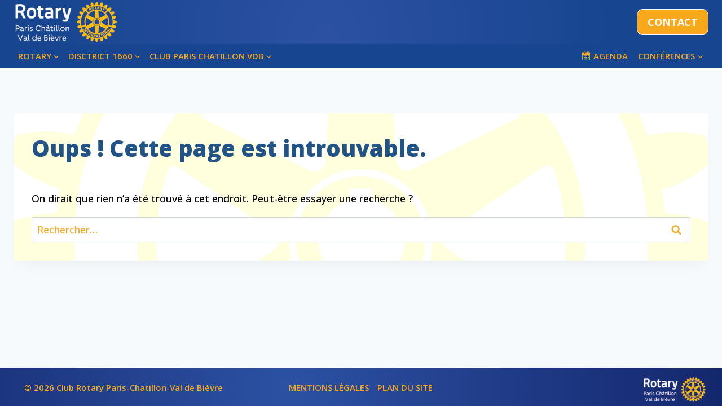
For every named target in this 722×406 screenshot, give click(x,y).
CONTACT (673, 22)
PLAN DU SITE (405, 387)
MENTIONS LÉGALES (329, 387)
